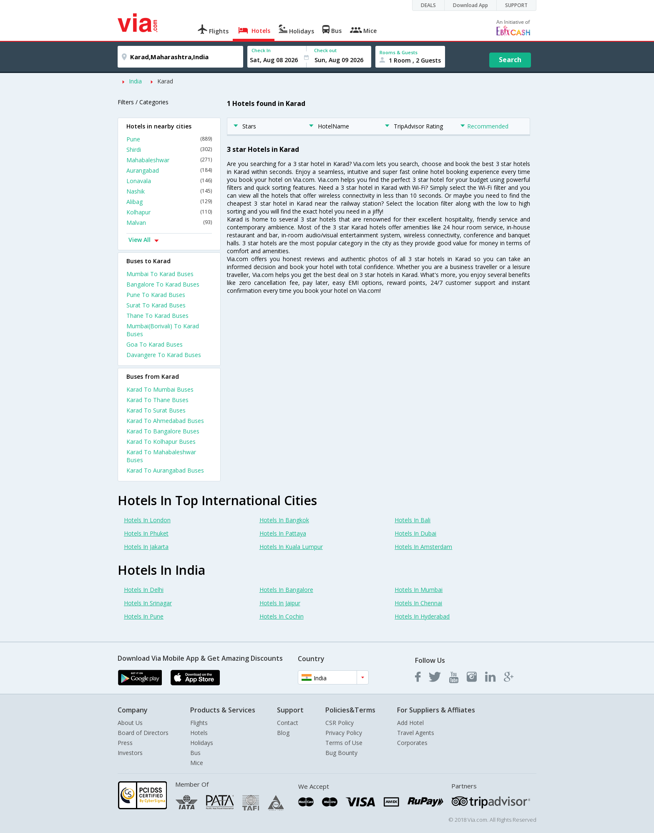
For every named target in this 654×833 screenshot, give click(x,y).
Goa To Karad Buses (154, 344)
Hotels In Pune (144, 616)
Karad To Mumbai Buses (160, 389)
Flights (199, 723)
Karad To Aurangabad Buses (165, 470)
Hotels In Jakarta (146, 547)
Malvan (169, 222)
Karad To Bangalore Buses (162, 431)
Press (125, 743)
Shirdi (169, 150)
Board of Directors (143, 733)
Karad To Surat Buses (156, 410)
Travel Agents (415, 733)
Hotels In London (147, 520)
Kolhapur (169, 212)
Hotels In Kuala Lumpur (291, 547)
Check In (261, 50)
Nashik (169, 191)
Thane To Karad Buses (157, 316)
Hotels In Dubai (415, 533)
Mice (196, 763)
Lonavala (169, 181)
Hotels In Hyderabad (422, 616)
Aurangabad (169, 170)
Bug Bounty (341, 753)
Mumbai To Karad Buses (160, 274)
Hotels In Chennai (418, 603)
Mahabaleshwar (169, 160)
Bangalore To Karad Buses (162, 284)
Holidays (201, 743)
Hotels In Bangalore (286, 590)
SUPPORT (516, 5)
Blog (283, 733)
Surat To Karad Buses (156, 305)
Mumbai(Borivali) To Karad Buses (162, 330)
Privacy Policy (343, 733)
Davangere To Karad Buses (163, 355)
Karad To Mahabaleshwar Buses (161, 456)
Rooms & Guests (399, 52)
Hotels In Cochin (281, 616)
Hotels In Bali (412, 520)
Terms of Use (343, 743)
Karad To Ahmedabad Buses (165, 421)
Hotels (199, 733)
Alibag (169, 202)
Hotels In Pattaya (282, 533)
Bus (195, 753)
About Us (130, 723)
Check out (325, 50)
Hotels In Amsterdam (423, 547)
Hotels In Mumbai (419, 590)
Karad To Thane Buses (157, 400)
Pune (169, 139)
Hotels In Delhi (144, 590)
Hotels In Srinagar (148, 603)
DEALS (428, 5)
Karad (165, 81)
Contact (287, 723)
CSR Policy (339, 723)
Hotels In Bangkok (284, 520)
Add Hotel (410, 723)
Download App (470, 5)
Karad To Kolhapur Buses (161, 441)
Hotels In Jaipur (279, 603)
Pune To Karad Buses (155, 295)
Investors (130, 753)
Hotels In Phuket (146, 533)
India (135, 81)
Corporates (412, 743)
